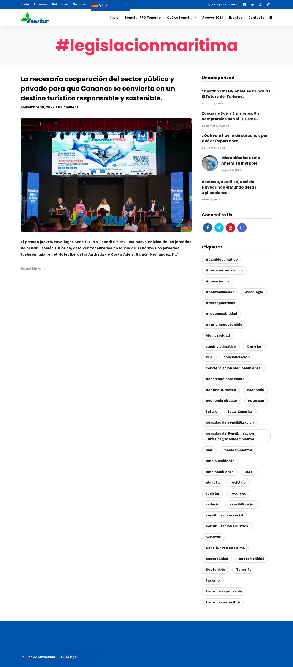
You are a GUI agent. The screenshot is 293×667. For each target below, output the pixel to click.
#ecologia (254, 292)
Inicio (25, 4)
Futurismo (60, 4)
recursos (238, 493)
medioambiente (220, 472)
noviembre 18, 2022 (37, 107)
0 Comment (68, 107)
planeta (213, 483)
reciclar (213, 493)
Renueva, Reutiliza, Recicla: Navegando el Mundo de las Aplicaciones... (229, 187)
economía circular (221, 401)
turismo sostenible (223, 602)
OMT (248, 472)
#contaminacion (220, 292)
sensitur (213, 537)
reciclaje (238, 483)
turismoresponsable (224, 591)
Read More (33, 268)
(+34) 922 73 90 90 (224, 4)
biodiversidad (218, 335)
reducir (212, 504)
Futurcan (41, 4)
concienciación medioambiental (234, 368)
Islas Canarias (240, 412)
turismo (213, 580)
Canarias (254, 346)
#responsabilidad (221, 314)
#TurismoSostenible (224, 325)
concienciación (236, 357)
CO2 (209, 357)
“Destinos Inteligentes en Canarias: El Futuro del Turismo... (236, 94)
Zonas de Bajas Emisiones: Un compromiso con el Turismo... (230, 116)
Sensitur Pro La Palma (225, 548)
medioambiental (237, 450)
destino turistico (221, 390)
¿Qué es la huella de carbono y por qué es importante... (235, 138)
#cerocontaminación (224, 270)
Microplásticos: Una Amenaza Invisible (240, 160)
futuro (211, 412)
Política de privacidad (39, 657)
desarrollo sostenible (225, 379)
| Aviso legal (68, 657)
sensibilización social (224, 515)
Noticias (79, 4)
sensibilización (242, 504)
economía (255, 390)
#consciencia (217, 281)
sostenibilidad (251, 559)
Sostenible (215, 569)
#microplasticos (220, 303)
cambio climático (221, 346)
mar (209, 450)
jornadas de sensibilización (230, 422)
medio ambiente (220, 461)
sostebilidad (217, 559)
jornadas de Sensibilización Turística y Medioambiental (230, 436)
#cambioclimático (222, 259)
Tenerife (244, 569)
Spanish (100, 5)
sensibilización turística (227, 526)
